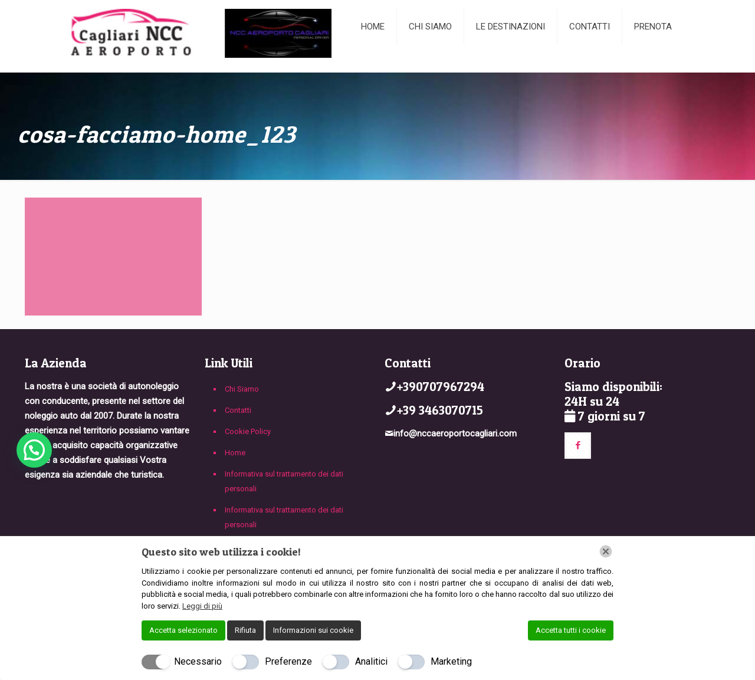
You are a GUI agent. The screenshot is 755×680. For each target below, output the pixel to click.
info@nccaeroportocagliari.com (455, 433)
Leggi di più (202, 606)
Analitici (371, 661)
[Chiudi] (605, 551)
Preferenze (288, 661)
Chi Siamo (242, 389)
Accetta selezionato (183, 630)
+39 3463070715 (440, 410)
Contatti (238, 410)
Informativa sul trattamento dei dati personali (284, 481)
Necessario (198, 661)
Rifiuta (245, 630)
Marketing (451, 661)
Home (235, 452)
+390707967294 (440, 386)
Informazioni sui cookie (313, 630)
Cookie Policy (248, 431)
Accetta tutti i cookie (571, 630)
